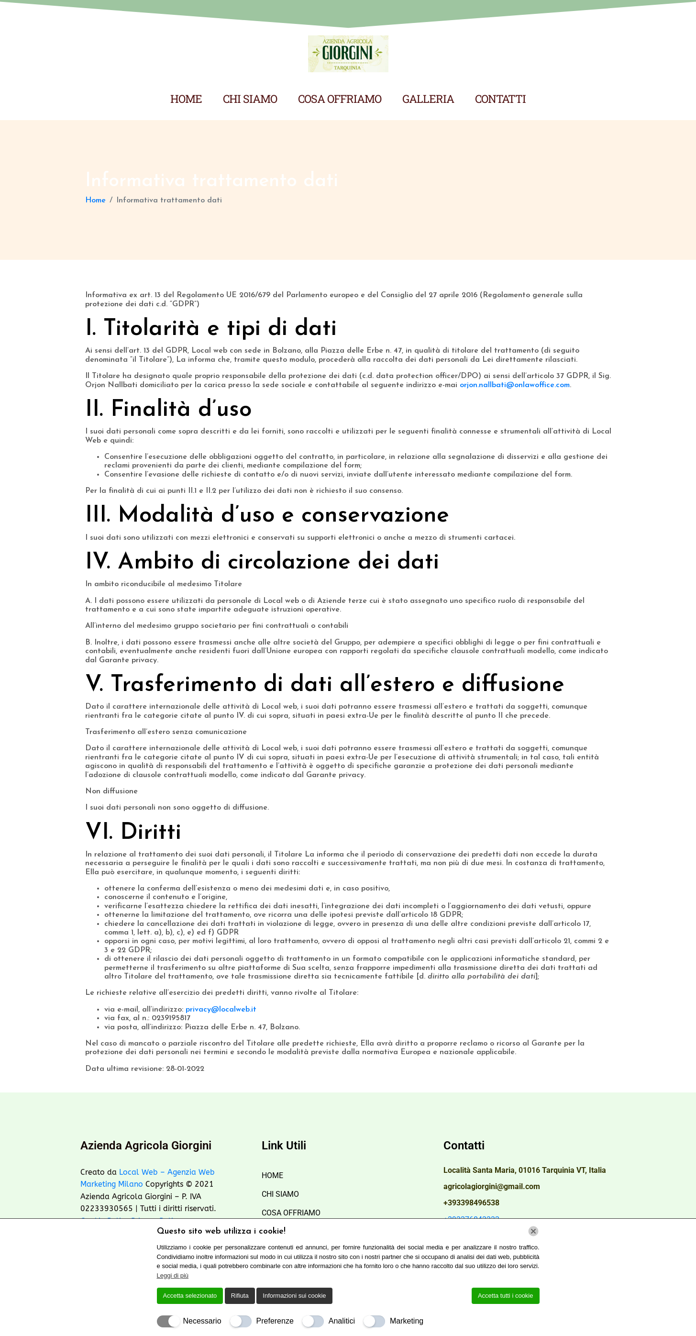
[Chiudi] (533, 1231)
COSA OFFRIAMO (339, 98)
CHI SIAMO (250, 98)
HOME (186, 98)
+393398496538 (471, 1202)
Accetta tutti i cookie (505, 1295)
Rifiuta (240, 1295)
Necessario (202, 1321)
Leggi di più (173, 1275)
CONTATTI (500, 98)
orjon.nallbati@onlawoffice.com (515, 385)
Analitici (342, 1321)
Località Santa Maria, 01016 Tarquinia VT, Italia (524, 1170)
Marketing (406, 1321)
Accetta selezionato (190, 1295)
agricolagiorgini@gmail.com (491, 1186)
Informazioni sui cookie (294, 1295)
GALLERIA (428, 98)
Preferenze (275, 1321)
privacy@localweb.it (221, 1009)
